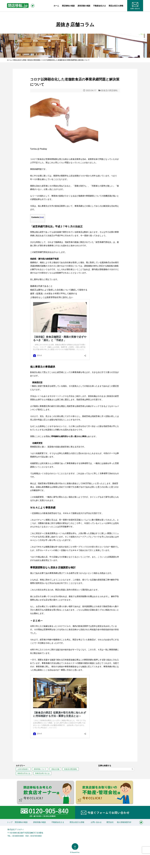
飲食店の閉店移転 (109, 90)
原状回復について (40, 769)
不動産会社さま (99, 6)
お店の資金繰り (23, 769)
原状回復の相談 (84, 6)
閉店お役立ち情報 (116, 6)
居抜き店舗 (55, 769)
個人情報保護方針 (124, 822)
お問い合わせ (96, 822)
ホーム (56, 6)
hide (41, 217)
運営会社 (110, 822)
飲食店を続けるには (42, 773)
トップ (9, 822)
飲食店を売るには (24, 773)
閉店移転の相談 (68, 6)
